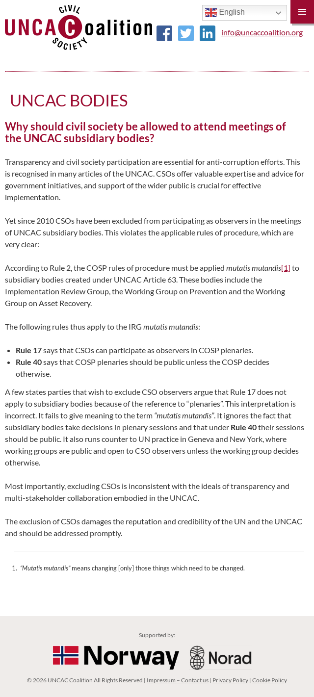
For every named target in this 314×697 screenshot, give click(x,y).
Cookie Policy (269, 680)
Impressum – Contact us (178, 680)
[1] (285, 267)
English (225, 13)
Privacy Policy (230, 680)
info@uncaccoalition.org (262, 32)
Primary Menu (302, 12)
